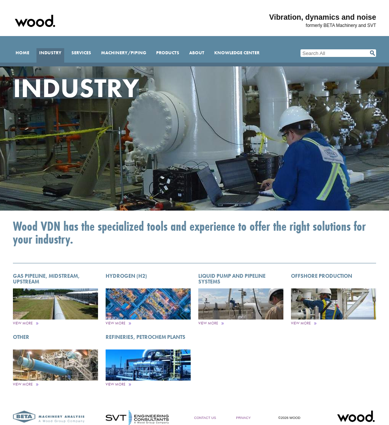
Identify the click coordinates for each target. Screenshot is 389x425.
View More (23, 323)
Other (21, 337)
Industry (50, 53)
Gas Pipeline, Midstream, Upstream (46, 278)
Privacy (243, 418)
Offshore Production (321, 275)
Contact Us (205, 418)
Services (81, 53)
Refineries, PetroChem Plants (145, 337)
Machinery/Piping (123, 53)
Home (22, 53)
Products (167, 53)
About (196, 53)
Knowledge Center (236, 53)
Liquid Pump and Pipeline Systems (232, 278)
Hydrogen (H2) (126, 275)
